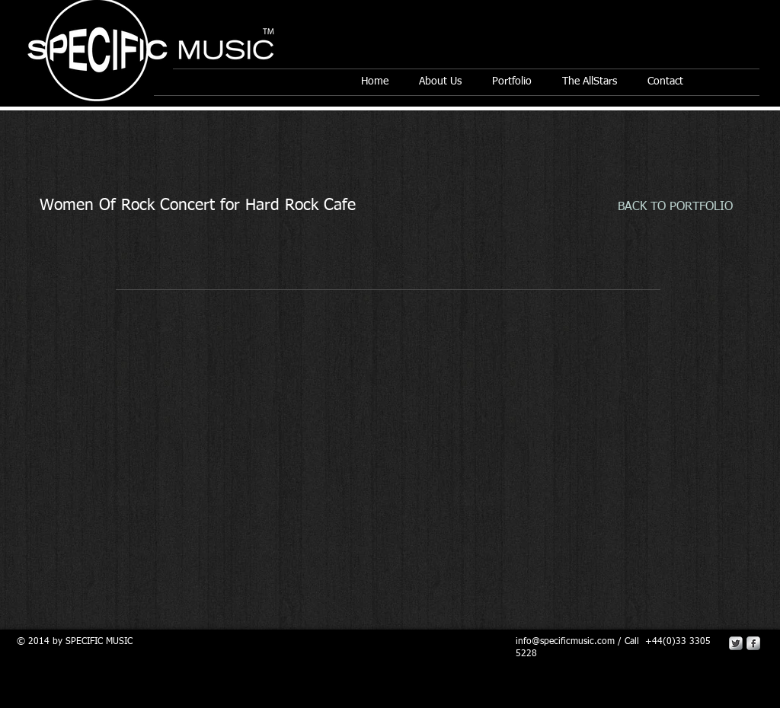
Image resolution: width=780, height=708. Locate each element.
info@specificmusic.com (565, 641)
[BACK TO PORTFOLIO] (675, 207)
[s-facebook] (753, 643)
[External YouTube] (390, 415)
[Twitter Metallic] (736, 643)
